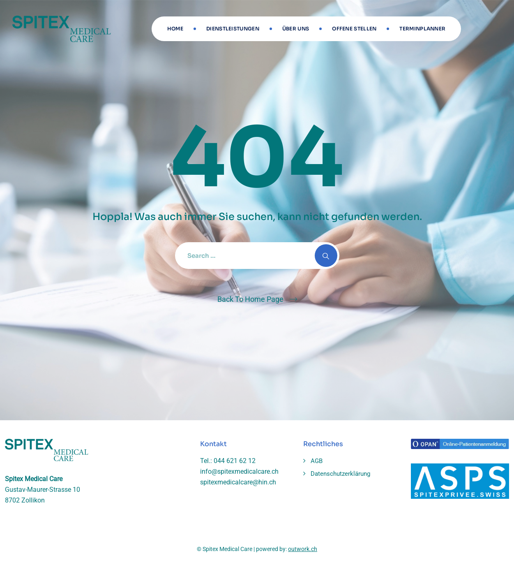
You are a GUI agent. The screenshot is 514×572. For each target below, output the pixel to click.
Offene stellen (354, 28)
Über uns (295, 28)
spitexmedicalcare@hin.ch (238, 482)
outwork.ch (302, 549)
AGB (317, 461)
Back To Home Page (250, 299)
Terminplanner (422, 28)
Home (175, 28)
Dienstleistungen (232, 28)
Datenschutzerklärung (340, 473)
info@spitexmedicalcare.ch (239, 471)
